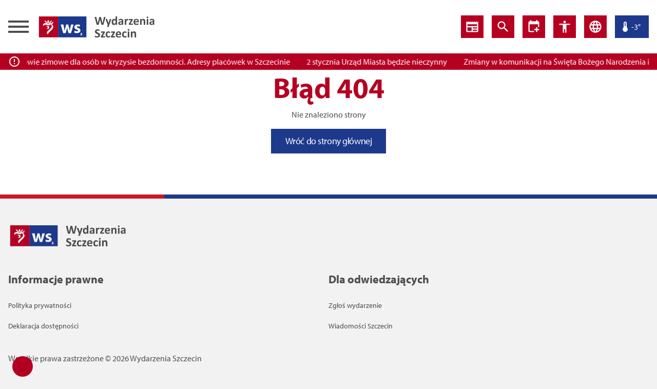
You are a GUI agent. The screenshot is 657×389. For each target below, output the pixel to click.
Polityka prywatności (39, 305)
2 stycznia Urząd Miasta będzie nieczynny (380, 61)
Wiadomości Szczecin (360, 325)
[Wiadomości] (472, 26)
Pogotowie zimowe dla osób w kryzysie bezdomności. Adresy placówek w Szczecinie (149, 61)
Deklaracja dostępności (43, 325)
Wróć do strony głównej (328, 141)
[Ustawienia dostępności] (534, 26)
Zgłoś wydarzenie (355, 305)
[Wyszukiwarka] (503, 26)
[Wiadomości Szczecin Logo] (96, 26)
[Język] (595, 26)
